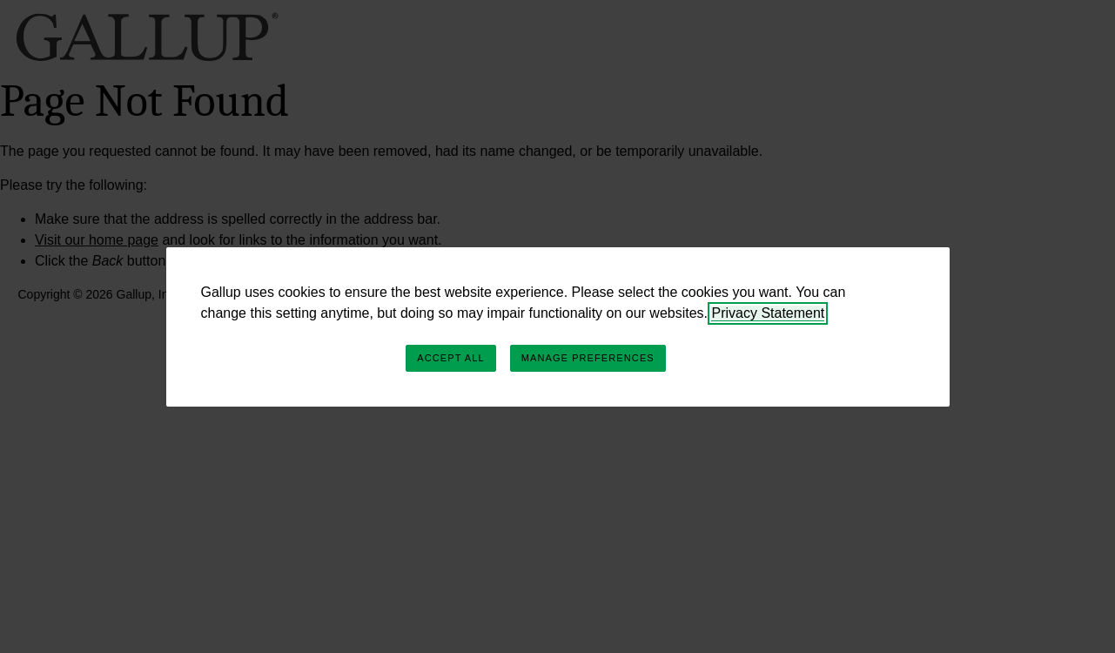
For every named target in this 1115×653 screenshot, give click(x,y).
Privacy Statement (767, 313)
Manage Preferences (588, 358)
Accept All (450, 358)
